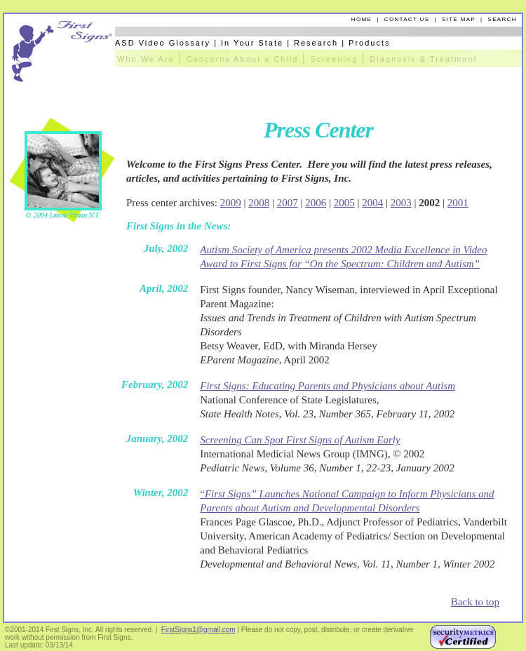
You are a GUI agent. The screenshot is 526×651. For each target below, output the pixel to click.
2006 (315, 202)
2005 (344, 202)
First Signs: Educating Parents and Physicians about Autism (327, 385)
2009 (230, 202)
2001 (457, 202)
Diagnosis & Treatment (423, 59)
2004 (372, 202)
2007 (287, 202)
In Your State (252, 43)
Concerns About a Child (243, 59)
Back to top (475, 602)
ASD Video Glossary (162, 43)
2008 (258, 202)
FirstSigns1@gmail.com (198, 629)
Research (316, 43)
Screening (334, 59)
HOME (361, 19)
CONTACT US (407, 19)
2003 (401, 202)
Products (369, 43)
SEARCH (502, 19)
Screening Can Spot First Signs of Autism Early (300, 439)
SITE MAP (459, 19)
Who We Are (146, 59)
